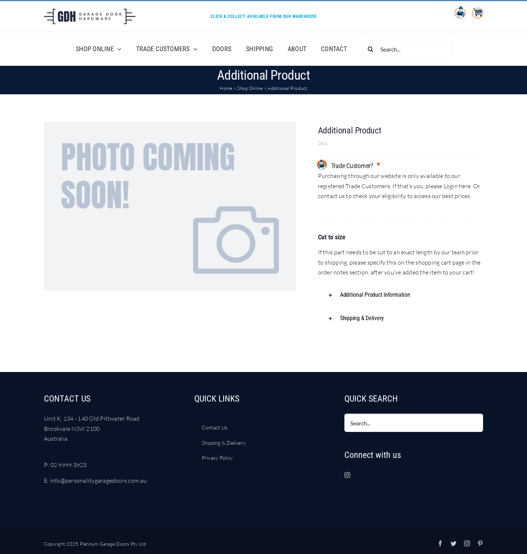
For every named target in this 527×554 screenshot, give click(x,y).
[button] (400, 294)
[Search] (371, 49)
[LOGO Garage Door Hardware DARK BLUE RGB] (89, 11)
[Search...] (406, 49)
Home (226, 88)
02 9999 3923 (69, 464)
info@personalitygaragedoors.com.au (98, 480)
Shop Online (250, 88)
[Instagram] (347, 475)
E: (47, 480)
